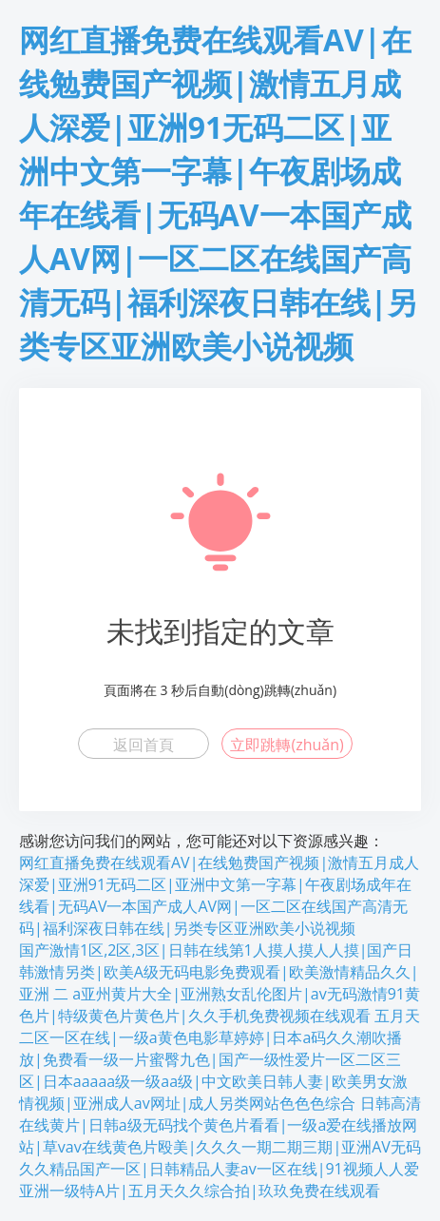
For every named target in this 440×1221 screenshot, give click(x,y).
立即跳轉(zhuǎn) (286, 744)
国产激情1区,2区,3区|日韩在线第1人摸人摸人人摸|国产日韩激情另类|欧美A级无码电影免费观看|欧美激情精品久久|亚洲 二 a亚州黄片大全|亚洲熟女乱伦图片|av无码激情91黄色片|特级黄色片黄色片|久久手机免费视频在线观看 (219, 983)
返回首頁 (143, 744)
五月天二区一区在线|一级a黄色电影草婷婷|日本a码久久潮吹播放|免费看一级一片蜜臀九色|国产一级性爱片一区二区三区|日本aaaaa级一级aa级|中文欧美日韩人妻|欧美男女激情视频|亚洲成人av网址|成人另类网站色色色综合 (219, 1059)
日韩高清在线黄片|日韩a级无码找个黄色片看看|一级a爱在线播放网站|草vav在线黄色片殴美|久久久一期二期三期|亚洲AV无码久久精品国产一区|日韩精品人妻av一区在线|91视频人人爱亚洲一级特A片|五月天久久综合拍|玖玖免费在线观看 (220, 1147)
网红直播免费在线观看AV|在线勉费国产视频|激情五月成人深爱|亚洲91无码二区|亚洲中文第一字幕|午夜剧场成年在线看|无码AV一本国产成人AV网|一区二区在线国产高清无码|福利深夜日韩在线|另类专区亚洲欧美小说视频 (219, 895)
